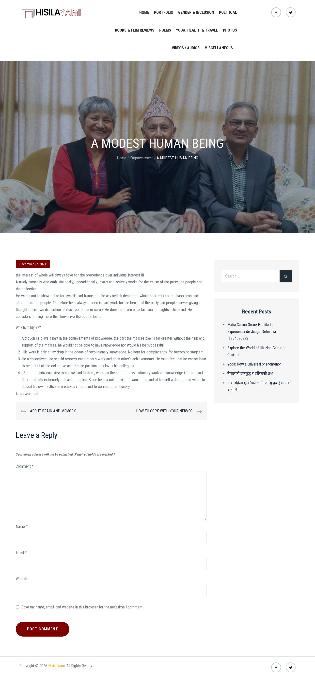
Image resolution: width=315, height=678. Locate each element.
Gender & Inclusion (196, 12)
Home (144, 12)
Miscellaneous (221, 48)
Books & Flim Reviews (134, 30)
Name (22, 526)
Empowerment (27, 393)
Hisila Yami (56, 665)
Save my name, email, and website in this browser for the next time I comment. (82, 607)
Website (22, 578)
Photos (230, 30)
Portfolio (163, 12)
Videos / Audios (186, 48)
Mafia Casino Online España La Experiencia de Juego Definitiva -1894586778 (251, 331)
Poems (165, 30)
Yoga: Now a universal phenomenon (254, 364)
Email (21, 552)
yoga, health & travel (197, 30)
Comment (24, 466)
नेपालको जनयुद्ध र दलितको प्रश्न (250, 373)
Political (228, 12)
